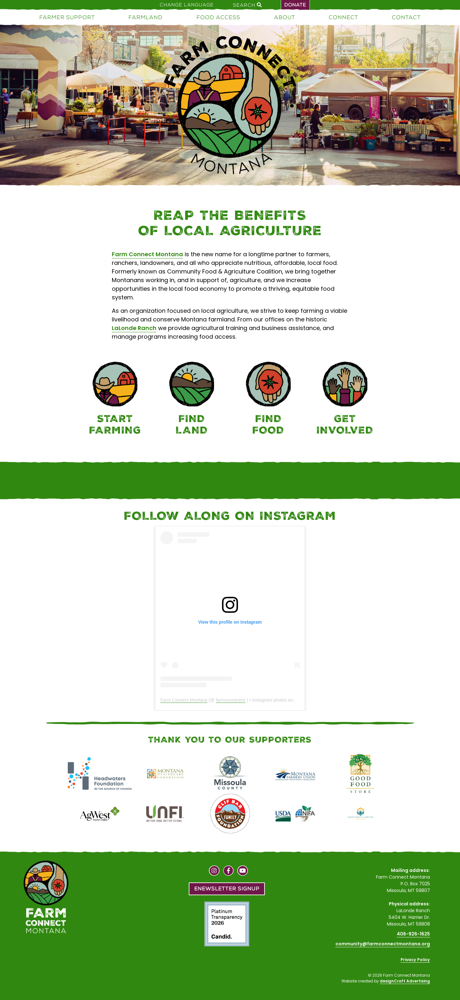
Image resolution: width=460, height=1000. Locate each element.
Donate (295, 5)
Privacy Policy (415, 959)
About (284, 17)
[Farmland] (191, 399)
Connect (343, 17)
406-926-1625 (413, 934)
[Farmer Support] (115, 399)
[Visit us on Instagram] (214, 871)
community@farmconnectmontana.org (382, 944)
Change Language (187, 5)
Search (247, 5)
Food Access (218, 17)
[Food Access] (268, 399)
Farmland (145, 17)
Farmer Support (67, 17)
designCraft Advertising (405, 981)
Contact (406, 17)
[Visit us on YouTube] (242, 871)
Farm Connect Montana (147, 254)
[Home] (230, 106)
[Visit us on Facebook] (228, 871)
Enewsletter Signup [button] (226, 889)
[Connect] (345, 399)
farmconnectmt (231, 700)
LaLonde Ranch (134, 328)
